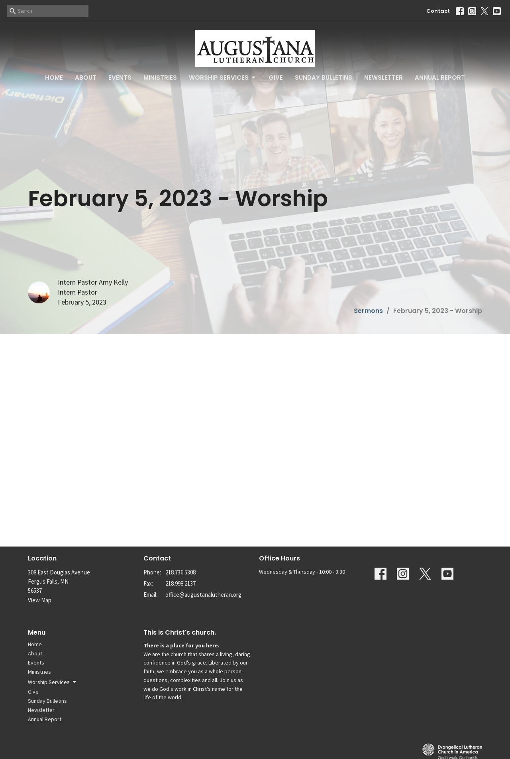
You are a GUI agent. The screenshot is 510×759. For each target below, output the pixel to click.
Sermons (368, 310)
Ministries (160, 77)
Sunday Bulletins (323, 77)
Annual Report (440, 77)
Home (54, 77)
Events (119, 77)
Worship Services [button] (53, 682)
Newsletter (383, 77)
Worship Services (223, 77)
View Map (39, 600)
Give (276, 77)
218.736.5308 (180, 572)
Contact (438, 11)
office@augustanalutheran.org (203, 594)
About (85, 77)
